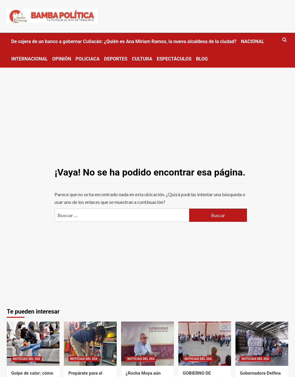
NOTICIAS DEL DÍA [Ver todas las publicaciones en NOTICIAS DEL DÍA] (26, 359)
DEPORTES (115, 59)
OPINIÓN (61, 59)
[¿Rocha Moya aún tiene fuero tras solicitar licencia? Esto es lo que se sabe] (147, 344)
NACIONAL (252, 41)
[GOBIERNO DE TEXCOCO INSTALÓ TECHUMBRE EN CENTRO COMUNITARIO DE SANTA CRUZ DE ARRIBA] (204, 344)
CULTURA (142, 59)
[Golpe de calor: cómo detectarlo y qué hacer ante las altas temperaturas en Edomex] (33, 344)
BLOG (202, 59)
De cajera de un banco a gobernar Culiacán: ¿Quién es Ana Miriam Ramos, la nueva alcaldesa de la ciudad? (123, 41)
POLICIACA (87, 59)
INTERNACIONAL (29, 59)
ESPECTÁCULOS (174, 59)
